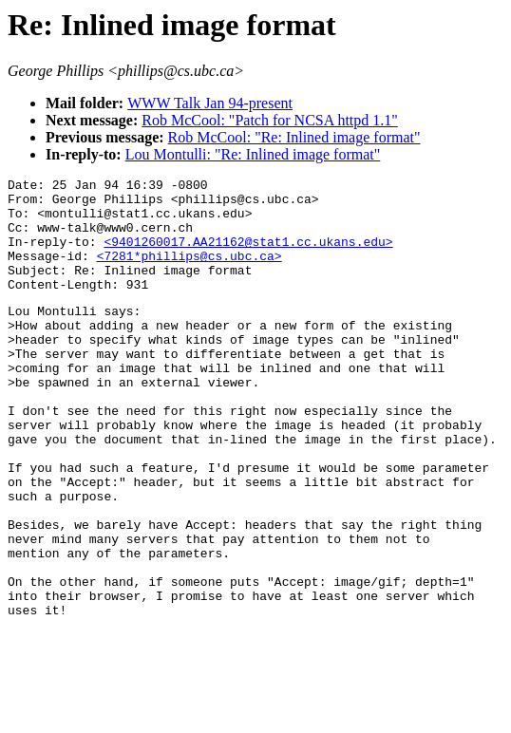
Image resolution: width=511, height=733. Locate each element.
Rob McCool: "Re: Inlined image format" (294, 137)
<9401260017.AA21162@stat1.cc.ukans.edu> (248, 255)
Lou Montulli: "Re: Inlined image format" (253, 154)
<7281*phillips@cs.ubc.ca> (189, 272)
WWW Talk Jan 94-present (210, 103)
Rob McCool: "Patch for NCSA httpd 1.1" (270, 120)
